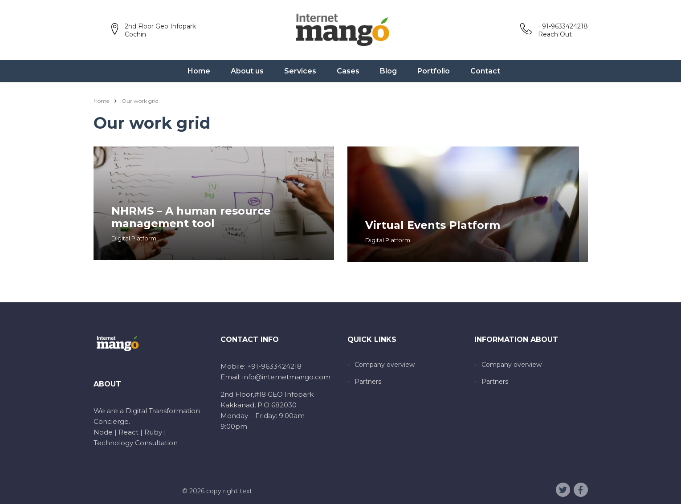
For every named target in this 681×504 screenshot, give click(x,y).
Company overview (385, 365)
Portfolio (433, 71)
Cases (348, 71)
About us (247, 71)
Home (199, 71)
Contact (485, 71)
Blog (388, 71)
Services (300, 71)
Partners (368, 382)
